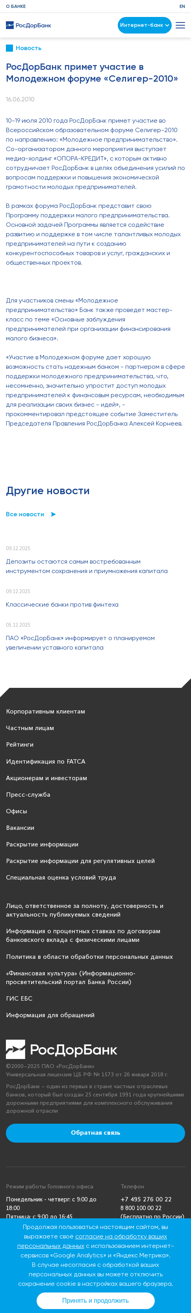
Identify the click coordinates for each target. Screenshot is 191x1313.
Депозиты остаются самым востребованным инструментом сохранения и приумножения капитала (87, 566)
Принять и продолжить (95, 1300)
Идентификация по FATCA (45, 761)
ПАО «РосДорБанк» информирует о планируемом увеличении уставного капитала (80, 642)
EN (182, 6)
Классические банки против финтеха (62, 604)
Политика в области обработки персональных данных (89, 957)
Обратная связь (96, 1133)
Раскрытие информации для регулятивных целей (80, 861)
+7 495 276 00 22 (146, 1199)
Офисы (16, 811)
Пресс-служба (28, 795)
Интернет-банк (144, 25)
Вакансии (20, 828)
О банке (16, 6)
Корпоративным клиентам (45, 711)
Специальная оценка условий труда (61, 877)
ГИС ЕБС (19, 998)
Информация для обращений (50, 1015)
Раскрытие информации (42, 844)
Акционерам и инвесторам (46, 778)
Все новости (25, 514)
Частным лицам (30, 728)
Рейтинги (19, 744)
